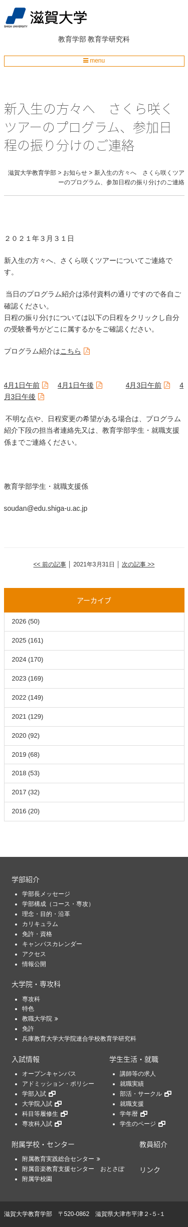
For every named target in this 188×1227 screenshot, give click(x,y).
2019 (19, 754)
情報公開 (34, 964)
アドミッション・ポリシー (58, 1083)
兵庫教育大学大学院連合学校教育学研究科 (79, 1038)
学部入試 (34, 1093)
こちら (70, 351)
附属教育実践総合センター (58, 1158)
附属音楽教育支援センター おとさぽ (73, 1168)
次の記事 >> (138, 564)
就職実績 (132, 1083)
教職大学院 (37, 1018)
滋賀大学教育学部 (28, 1213)
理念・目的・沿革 (46, 913)
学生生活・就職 (133, 1059)
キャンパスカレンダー (52, 944)
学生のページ (138, 1123)
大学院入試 (37, 1103)
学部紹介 (26, 879)
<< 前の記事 (50, 564)
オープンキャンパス (49, 1073)
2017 (19, 792)
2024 (19, 659)
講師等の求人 (138, 1073)
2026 (19, 621)
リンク (149, 1169)
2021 (19, 716)
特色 (28, 1008)
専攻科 (31, 999)
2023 (19, 678)
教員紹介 (153, 1144)
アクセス (34, 954)
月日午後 (76, 385)
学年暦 (129, 1113)
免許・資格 (37, 934)
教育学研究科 (109, 39)
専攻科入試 (37, 1123)
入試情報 (26, 1059)
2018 (19, 773)
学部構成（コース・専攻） (58, 903)
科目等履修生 (40, 1113)
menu (94, 60)
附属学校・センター (43, 1144)
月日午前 (22, 385)
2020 (19, 735)
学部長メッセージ (46, 893)
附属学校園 (37, 1178)
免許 (28, 1028)
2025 (19, 640)
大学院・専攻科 (36, 984)
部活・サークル (141, 1093)
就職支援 (132, 1103)
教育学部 (72, 39)
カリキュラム (40, 924)
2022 (19, 697)
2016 (19, 811)
